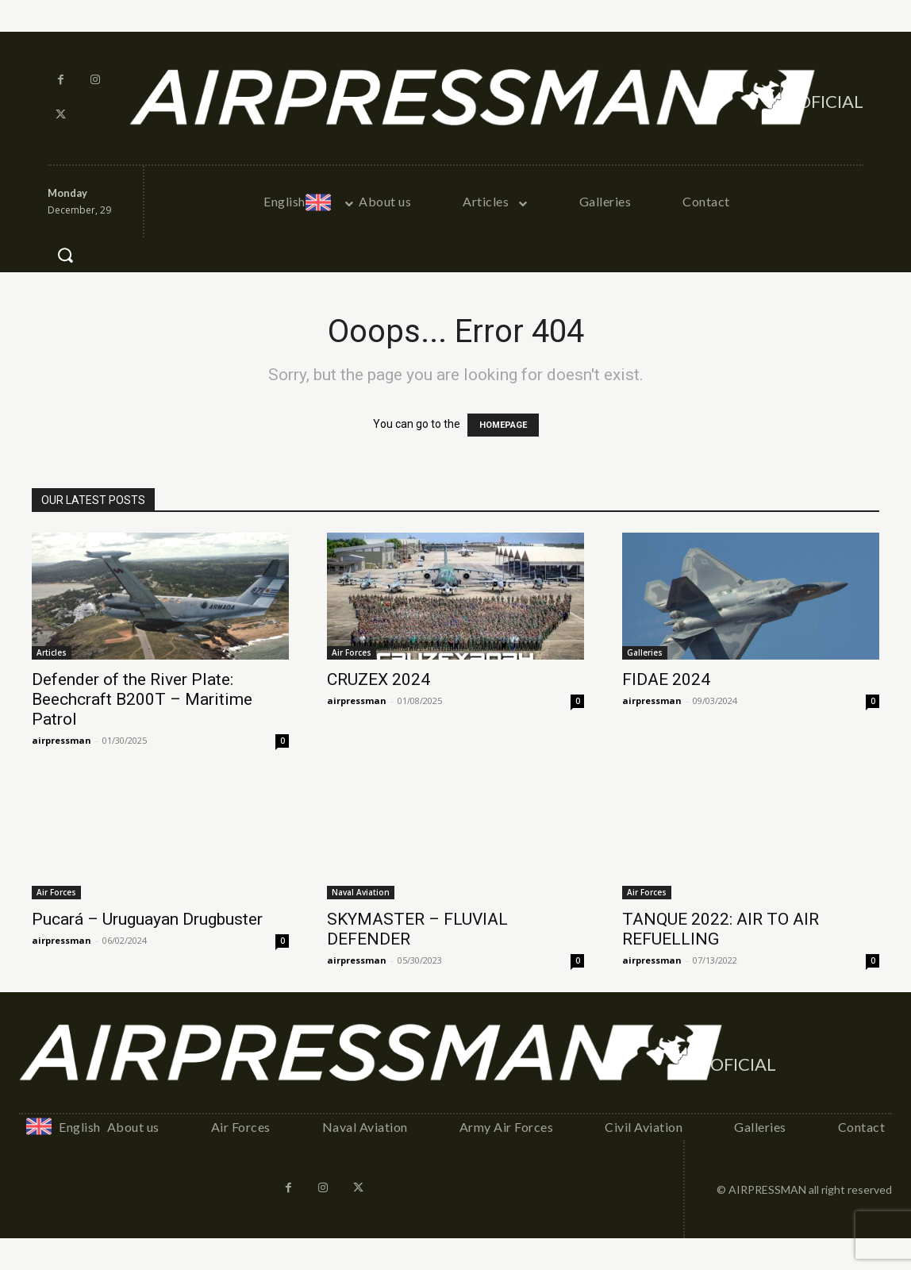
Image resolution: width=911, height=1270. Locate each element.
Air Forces (351, 652)
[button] (65, 254)
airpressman (61, 740)
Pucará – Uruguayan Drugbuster (147, 919)
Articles (52, 652)
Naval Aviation (361, 892)
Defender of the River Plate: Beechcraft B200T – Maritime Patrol (142, 699)
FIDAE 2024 (666, 679)
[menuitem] (306, 201)
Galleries (645, 652)
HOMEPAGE (503, 425)
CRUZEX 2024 (378, 679)
